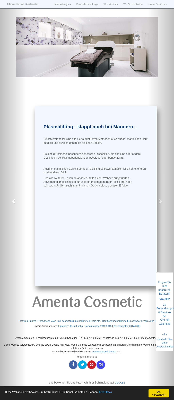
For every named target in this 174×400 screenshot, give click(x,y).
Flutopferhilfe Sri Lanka (70, 326)
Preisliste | (96, 321)
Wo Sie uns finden (133, 4)
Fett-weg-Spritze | (28, 321)
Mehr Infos (105, 392)
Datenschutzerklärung (103, 351)
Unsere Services (157, 4)
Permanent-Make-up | (50, 321)
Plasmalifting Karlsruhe (22, 4)
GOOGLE (120, 382)
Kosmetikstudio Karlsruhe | (76, 321)
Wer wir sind (110, 4)
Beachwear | (135, 321)
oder (164, 334)
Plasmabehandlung (87, 4)
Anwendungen (62, 4)
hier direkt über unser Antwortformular (164, 343)
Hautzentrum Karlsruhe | (115, 321)
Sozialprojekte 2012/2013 (98, 326)
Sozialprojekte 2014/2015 (127, 326)
